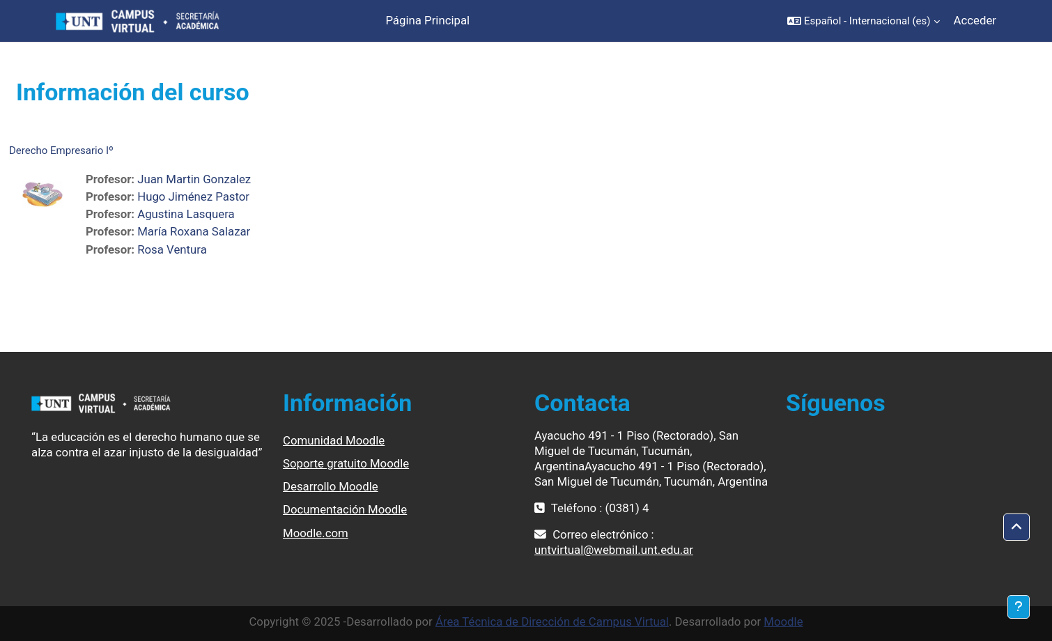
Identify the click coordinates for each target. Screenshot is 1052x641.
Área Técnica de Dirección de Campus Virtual (552, 621)
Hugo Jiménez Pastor (193, 196)
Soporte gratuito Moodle (346, 463)
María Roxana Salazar (193, 231)
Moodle (783, 621)
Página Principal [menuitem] (427, 20)
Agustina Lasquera (185, 214)
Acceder (975, 20)
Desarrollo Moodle (330, 486)
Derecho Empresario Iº (61, 150)
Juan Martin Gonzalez (194, 179)
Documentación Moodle (345, 509)
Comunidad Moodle (334, 440)
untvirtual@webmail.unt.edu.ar (613, 550)
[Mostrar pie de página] (1018, 607)
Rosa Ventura (172, 249)
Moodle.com (315, 533)
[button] (863, 21)
